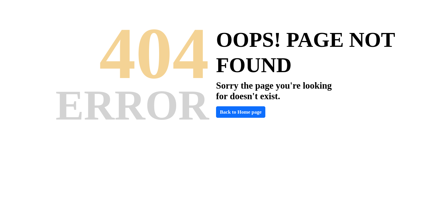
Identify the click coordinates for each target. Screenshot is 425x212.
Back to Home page (240, 112)
